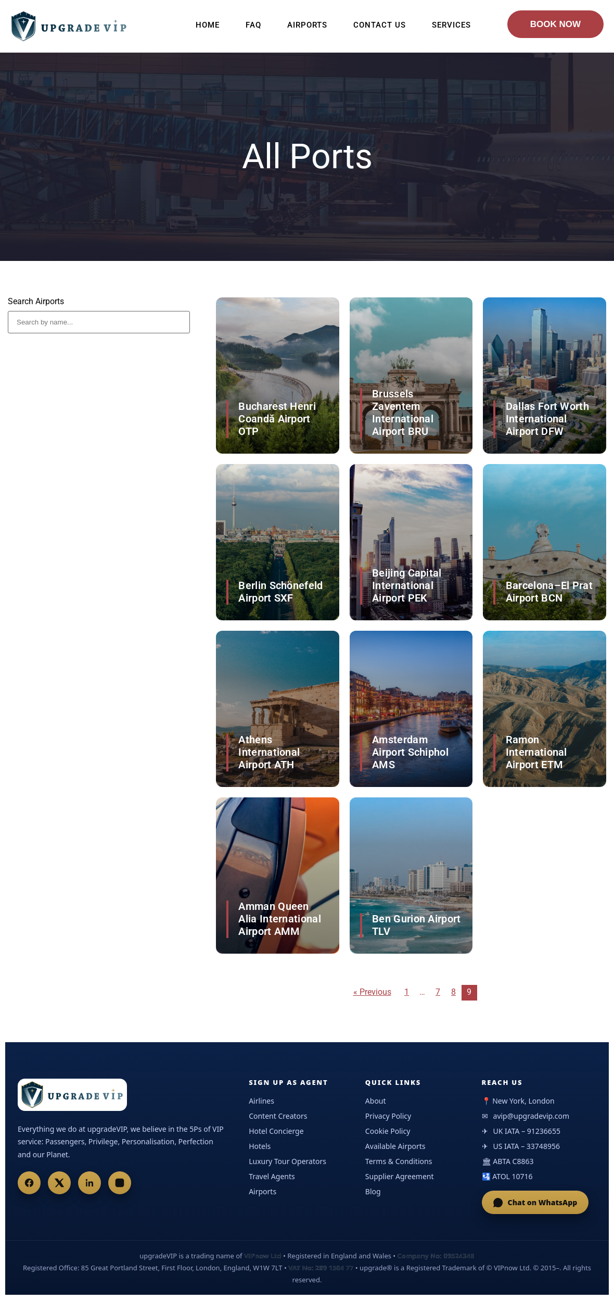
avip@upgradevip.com (531, 1116)
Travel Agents (272, 1176)
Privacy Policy (388, 1116)
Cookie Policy (387, 1131)
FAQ (253, 25)
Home (208, 25)
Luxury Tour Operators (287, 1161)
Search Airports (36, 301)
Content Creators (278, 1116)
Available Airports (395, 1146)
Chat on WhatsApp (535, 1202)
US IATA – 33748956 (526, 1146)
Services (451, 25)
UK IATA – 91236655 (526, 1131)
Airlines (261, 1101)
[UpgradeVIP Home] (72, 1095)
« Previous (372, 992)
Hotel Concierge (276, 1131)
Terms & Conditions (398, 1161)
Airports (307, 25)
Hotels (260, 1146)
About (375, 1101)
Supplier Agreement (399, 1176)
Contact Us (379, 25)
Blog (373, 1191)
